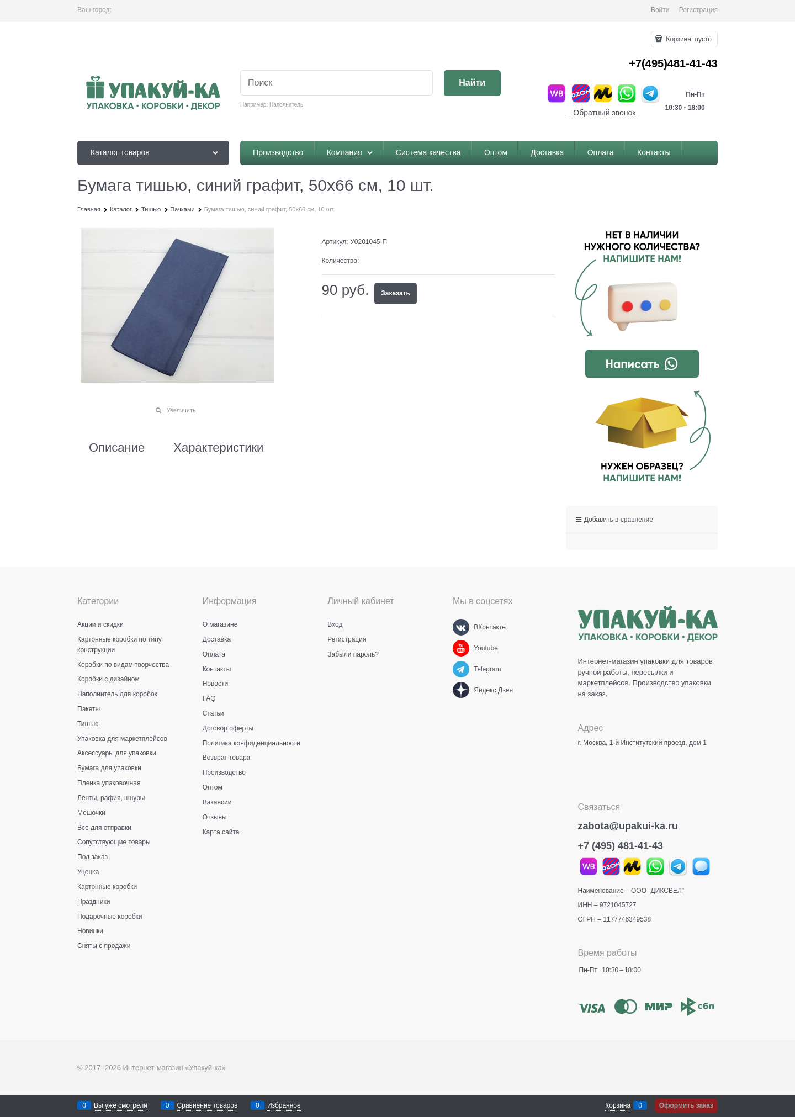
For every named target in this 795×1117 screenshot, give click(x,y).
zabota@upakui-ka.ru (628, 826)
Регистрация (698, 10)
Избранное (284, 1105)
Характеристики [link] (218, 448)
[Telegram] (461, 669)
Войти (660, 10)
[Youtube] (461, 648)
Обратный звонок (604, 112)
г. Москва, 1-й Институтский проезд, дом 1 (642, 743)
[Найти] (472, 83)
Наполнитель (286, 105)
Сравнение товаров (207, 1105)
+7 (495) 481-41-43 (621, 845)
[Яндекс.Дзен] (461, 690)
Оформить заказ (686, 1105)
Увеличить (181, 410)
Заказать (395, 293)
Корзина (617, 1105)
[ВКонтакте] (461, 627)
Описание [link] (117, 448)
